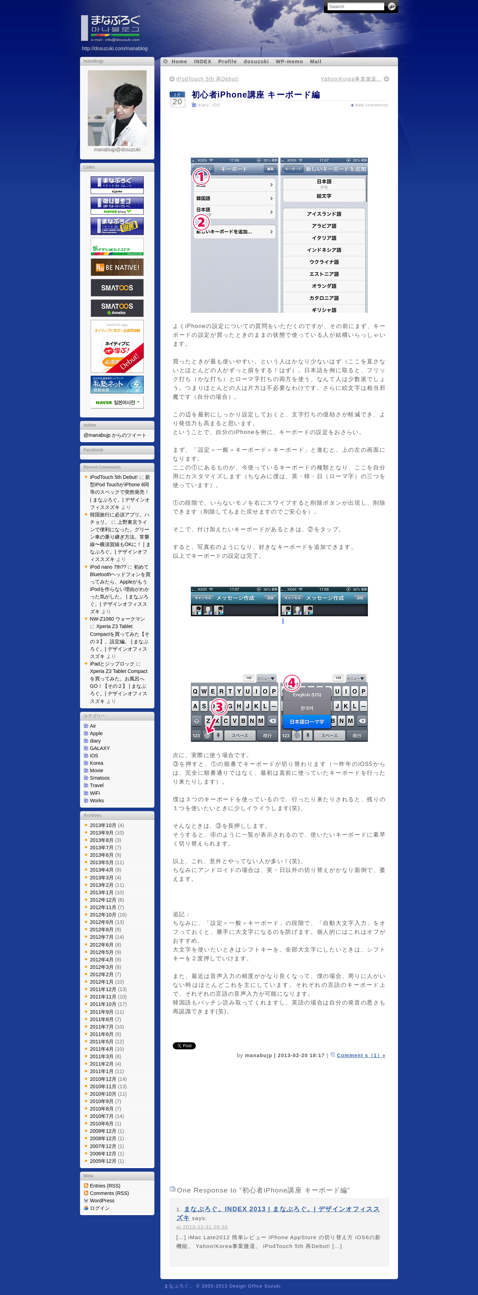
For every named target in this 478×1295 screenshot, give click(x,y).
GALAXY (100, 748)
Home (179, 61)
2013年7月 (102, 847)
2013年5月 (102, 862)
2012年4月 (102, 959)
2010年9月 (102, 1101)
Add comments (371, 105)
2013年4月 (102, 870)
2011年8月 (102, 1019)
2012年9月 (102, 922)
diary (95, 741)
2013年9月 (102, 833)
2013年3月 (102, 877)
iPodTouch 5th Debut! (114, 477)
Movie (96, 770)
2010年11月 (103, 1086)
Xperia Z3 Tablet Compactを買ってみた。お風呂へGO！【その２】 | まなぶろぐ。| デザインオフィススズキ (119, 686)
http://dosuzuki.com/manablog (115, 48)
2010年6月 (102, 1123)
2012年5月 (102, 952)
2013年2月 (102, 885)
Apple (96, 733)
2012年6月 (102, 945)
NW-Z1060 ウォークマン (117, 619)
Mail (316, 61)
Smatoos (100, 778)
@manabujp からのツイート (115, 435)
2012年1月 (102, 982)
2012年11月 (103, 907)
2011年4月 (102, 1049)
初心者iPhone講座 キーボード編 (256, 94)
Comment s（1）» (361, 1055)
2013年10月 (103, 825)
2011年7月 (102, 1027)
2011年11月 (103, 997)
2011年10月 (103, 1004)
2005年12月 (103, 1161)
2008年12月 (103, 1138)
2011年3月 (102, 1056)
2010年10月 (103, 1094)
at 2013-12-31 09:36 (202, 1227)
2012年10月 (103, 915)
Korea (96, 763)
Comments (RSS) (109, 1193)
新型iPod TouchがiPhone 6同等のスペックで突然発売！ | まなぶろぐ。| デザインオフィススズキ (120, 492)
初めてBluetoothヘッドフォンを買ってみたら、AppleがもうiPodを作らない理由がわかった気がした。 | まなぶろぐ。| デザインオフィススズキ (120, 589)
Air (93, 726)
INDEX (202, 61)
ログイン (100, 1208)
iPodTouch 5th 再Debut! (207, 79)
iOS (94, 755)
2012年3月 (102, 967)
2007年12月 (103, 1146)
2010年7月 (102, 1116)
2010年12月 (103, 1079)
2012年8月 (102, 929)
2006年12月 (103, 1153)
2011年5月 (102, 1041)
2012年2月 (102, 974)
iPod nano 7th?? (108, 567)
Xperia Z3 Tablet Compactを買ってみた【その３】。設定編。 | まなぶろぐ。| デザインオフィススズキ (119, 641)
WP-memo (289, 61)
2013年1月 (102, 892)
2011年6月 (102, 1034)
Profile (227, 61)
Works (97, 800)
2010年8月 (102, 1109)
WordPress (102, 1200)
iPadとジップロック (112, 664)
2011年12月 (103, 989)
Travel (97, 785)
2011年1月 (102, 1071)
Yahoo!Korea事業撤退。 (351, 79)
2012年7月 (102, 937)
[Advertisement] (279, 129)
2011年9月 (102, 1012)
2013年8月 (102, 840)
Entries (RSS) (105, 1186)
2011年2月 (102, 1064)
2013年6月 (102, 855)
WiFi (95, 793)
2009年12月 (103, 1131)
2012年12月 (103, 900)
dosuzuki (256, 61)
